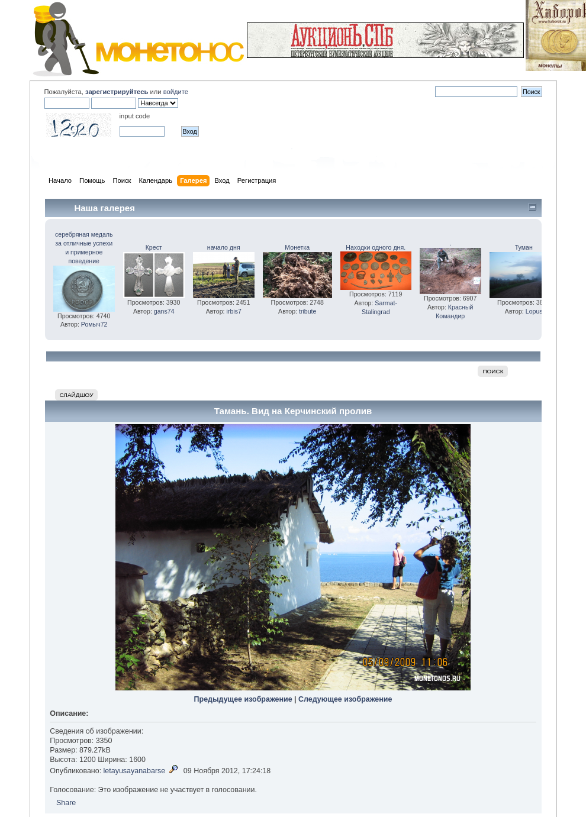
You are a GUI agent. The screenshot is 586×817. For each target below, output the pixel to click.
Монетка (297, 247)
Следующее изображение (345, 699)
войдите (175, 91)
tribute (307, 311)
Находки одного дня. (375, 247)
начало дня (223, 247)
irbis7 (234, 311)
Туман (524, 247)
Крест (154, 247)
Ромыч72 (94, 324)
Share (66, 803)
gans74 (164, 311)
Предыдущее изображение (243, 699)
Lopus (534, 311)
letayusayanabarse (135, 771)
